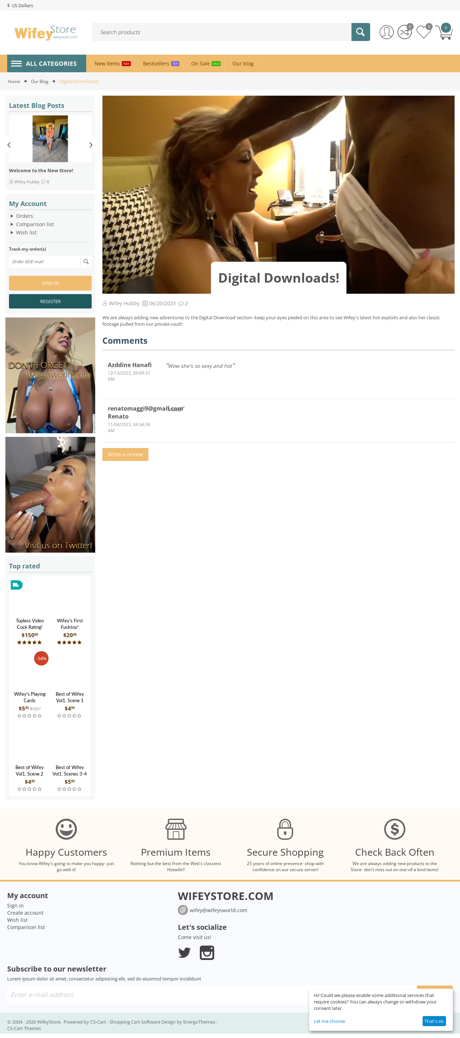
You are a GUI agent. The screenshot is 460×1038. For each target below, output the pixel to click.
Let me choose (329, 1021)
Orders (24, 215)
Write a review (125, 454)
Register (50, 301)
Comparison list (35, 224)
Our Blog (41, 81)
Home (14, 81)
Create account (25, 917)
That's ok (434, 1021)
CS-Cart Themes (24, 1032)
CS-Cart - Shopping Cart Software (125, 1026)
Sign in (50, 283)
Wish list (26, 232)
